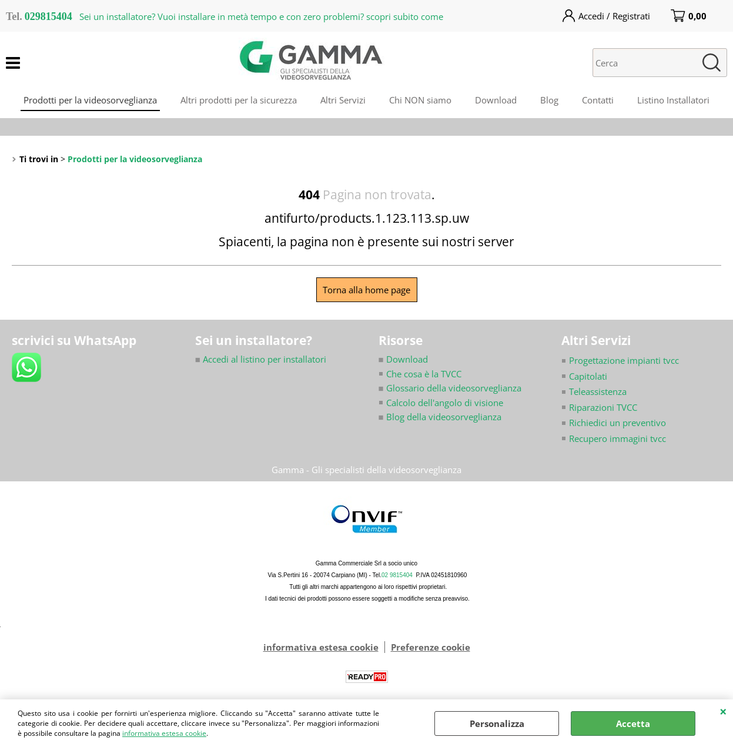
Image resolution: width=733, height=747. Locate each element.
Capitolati (588, 376)
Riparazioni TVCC (603, 407)
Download (496, 100)
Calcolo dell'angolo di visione (444, 402)
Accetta (633, 723)
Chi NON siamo (420, 100)
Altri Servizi (343, 100)
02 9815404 (397, 575)
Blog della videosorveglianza (440, 417)
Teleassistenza (598, 391)
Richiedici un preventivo (617, 422)
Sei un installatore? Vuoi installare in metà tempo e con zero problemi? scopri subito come (261, 16)
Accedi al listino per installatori (260, 359)
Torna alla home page (366, 290)
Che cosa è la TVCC (423, 374)
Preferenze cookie (430, 647)
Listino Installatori (673, 100)
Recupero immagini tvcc (617, 438)
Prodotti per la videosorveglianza (90, 100)
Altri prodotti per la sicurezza (238, 100)
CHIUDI (723, 711)
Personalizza (497, 723)
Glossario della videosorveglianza (450, 388)
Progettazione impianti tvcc (624, 360)
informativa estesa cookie (164, 733)
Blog (549, 100)
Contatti (598, 100)
